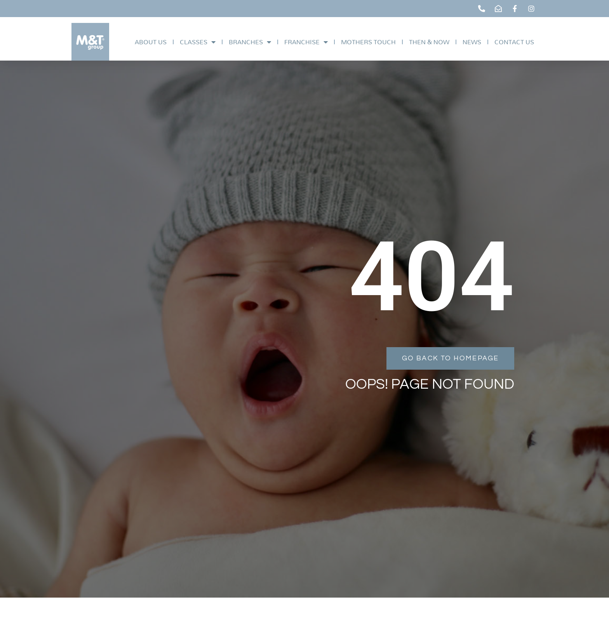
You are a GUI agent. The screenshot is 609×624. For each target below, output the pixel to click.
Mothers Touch (368, 41)
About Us (151, 41)
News (472, 41)
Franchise (306, 42)
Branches (250, 42)
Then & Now (429, 41)
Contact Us (514, 41)
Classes (198, 42)
